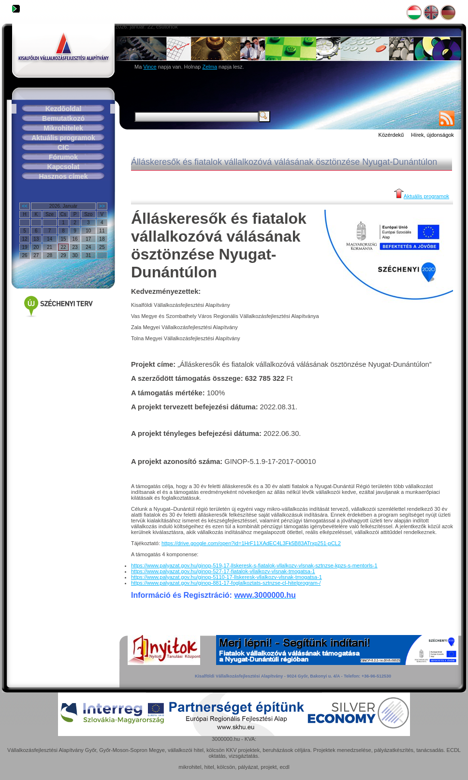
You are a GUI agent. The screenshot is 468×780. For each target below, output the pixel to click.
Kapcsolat (63, 167)
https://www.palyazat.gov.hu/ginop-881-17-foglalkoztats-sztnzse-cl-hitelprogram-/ (226, 583)
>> (102, 206)
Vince (149, 67)
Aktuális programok (63, 138)
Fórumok (63, 157)
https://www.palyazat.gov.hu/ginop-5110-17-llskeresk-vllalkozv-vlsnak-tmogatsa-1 (226, 577)
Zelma (209, 67)
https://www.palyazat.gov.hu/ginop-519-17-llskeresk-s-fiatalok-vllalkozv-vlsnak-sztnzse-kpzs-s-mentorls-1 (254, 565)
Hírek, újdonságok (432, 135)
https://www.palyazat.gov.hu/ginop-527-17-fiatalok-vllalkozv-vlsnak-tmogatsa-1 (223, 571)
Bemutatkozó (63, 118)
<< (25, 206)
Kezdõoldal (63, 109)
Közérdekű (391, 135)
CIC (63, 147)
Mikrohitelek (63, 128)
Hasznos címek (63, 176)
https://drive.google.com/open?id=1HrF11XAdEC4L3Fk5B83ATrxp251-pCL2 (251, 543)
